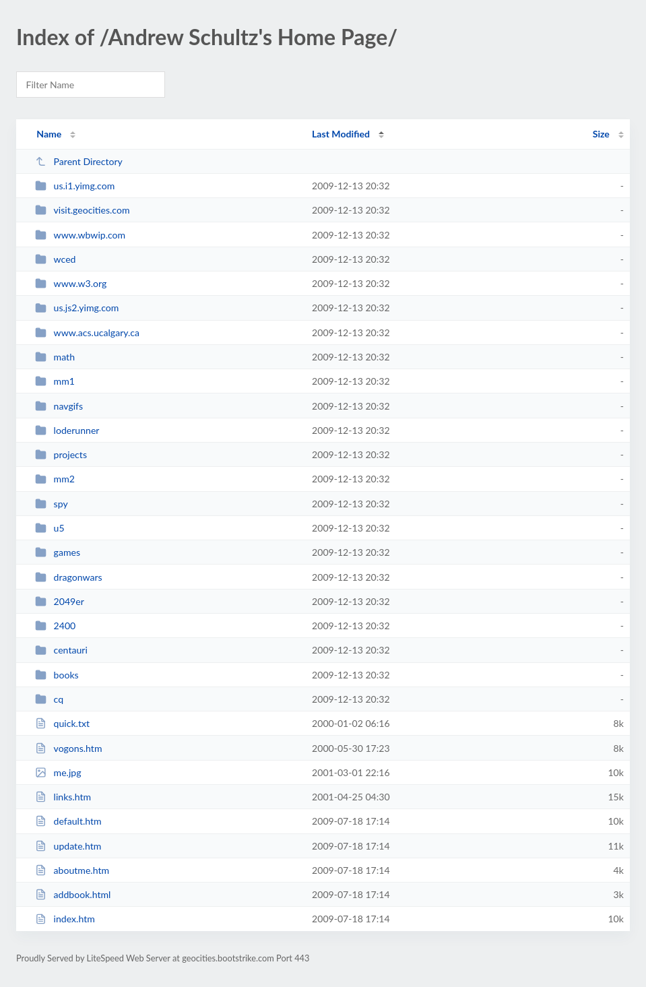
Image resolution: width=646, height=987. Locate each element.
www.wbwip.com (80, 235)
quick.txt (62, 723)
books (57, 674)
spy (51, 503)
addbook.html (72, 894)
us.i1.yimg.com (75, 185)
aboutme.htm (72, 870)
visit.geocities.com (82, 210)
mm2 (55, 478)
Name (48, 133)
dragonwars (68, 577)
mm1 (55, 381)
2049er (59, 601)
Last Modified (341, 133)
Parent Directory (79, 161)
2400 (55, 625)
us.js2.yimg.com (77, 307)
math (55, 356)
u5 (49, 528)
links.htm (63, 796)
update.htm (68, 846)
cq (49, 699)
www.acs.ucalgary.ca (87, 332)
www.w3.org (70, 283)
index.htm (65, 918)
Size (601, 133)
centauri (61, 650)
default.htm (68, 821)
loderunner (67, 430)
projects (61, 454)
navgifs (59, 406)
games (57, 552)
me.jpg (58, 772)
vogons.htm (68, 748)
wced (55, 259)
